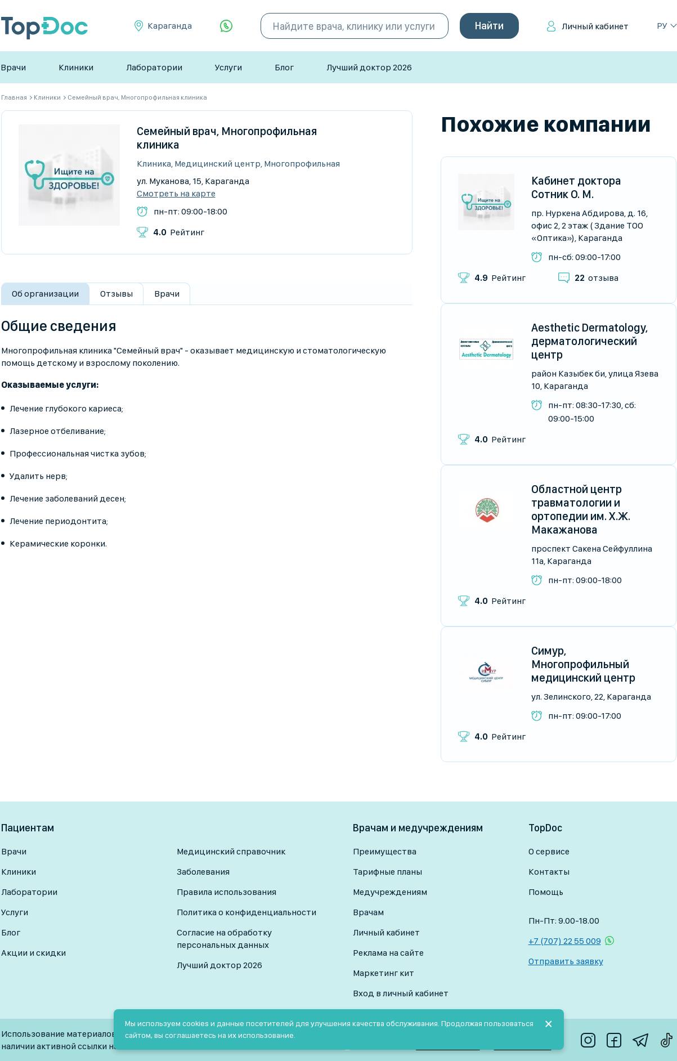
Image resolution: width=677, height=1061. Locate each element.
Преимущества (384, 851)
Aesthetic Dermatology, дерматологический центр (589, 341)
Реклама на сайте (388, 952)
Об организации (45, 293)
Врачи (13, 67)
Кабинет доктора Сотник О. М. (576, 187)
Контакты (549, 871)
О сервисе (549, 851)
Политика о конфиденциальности (246, 912)
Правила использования (226, 892)
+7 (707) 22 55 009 (564, 940)
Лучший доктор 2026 (369, 67)
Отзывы (116, 293)
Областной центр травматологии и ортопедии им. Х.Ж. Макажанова (580, 509)
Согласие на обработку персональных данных (224, 938)
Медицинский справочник (231, 851)
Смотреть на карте (176, 194)
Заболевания (203, 871)
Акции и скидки (33, 952)
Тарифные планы (387, 871)
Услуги (228, 67)
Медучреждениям (390, 892)
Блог (284, 67)
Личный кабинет (595, 26)
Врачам (368, 912)
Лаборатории (154, 67)
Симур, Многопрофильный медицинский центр (583, 664)
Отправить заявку (565, 961)
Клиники (76, 67)
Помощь (545, 892)
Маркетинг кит (383, 973)
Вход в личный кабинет (401, 993)
